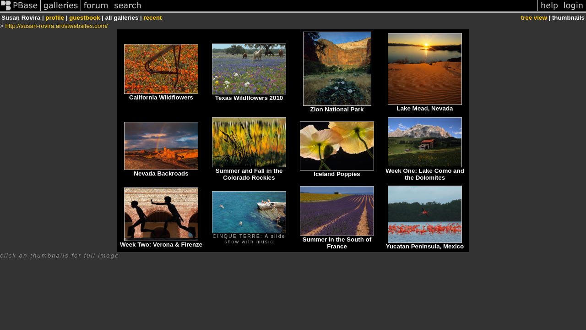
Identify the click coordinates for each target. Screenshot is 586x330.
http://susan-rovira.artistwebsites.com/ (56, 25)
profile (54, 17)
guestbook (84, 17)
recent (152, 17)
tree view (534, 17)
